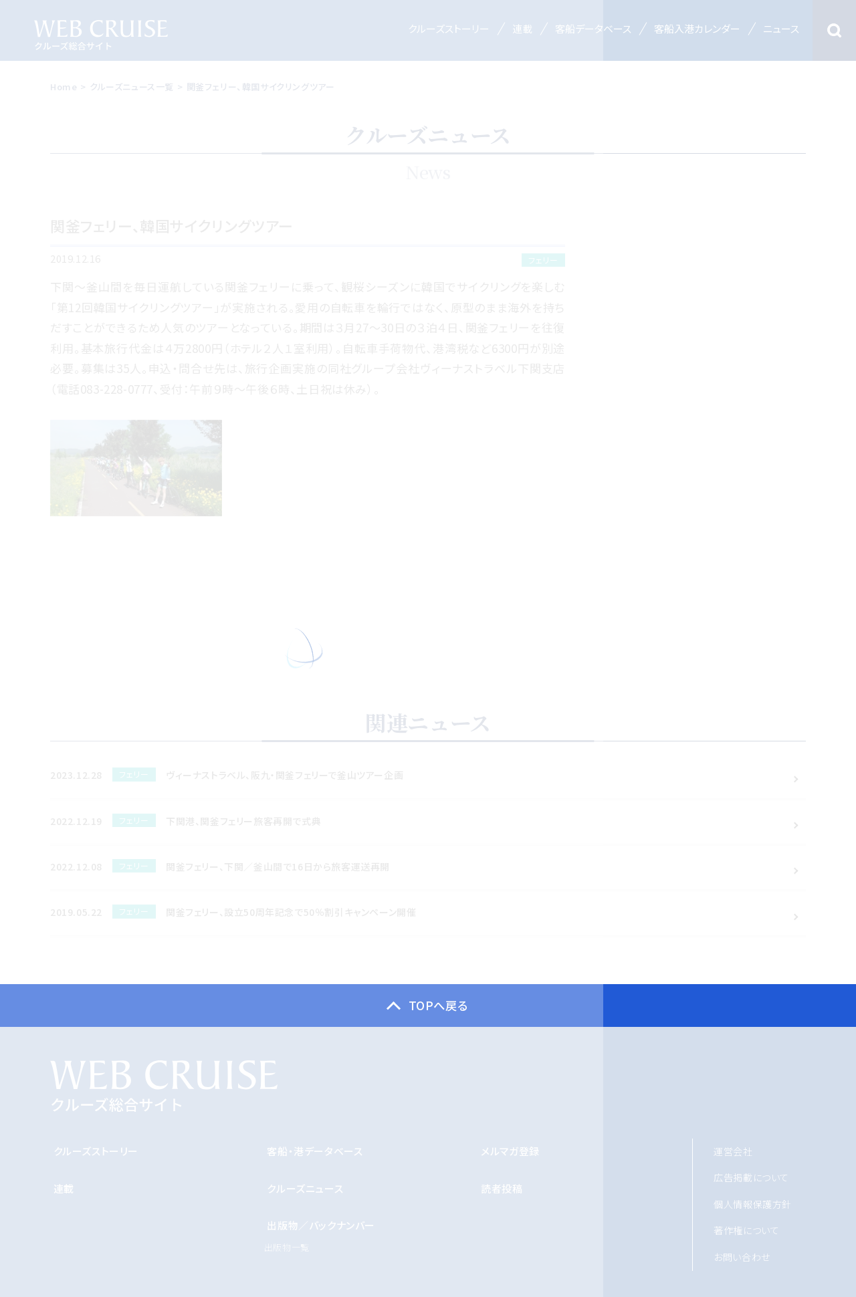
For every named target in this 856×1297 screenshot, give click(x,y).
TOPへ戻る (438, 1005)
